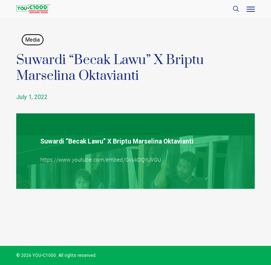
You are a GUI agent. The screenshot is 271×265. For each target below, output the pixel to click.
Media (32, 40)
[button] (251, 9)
